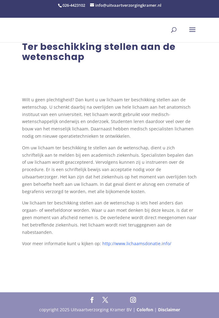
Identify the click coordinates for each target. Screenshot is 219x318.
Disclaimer (169, 309)
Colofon (145, 309)
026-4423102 (73, 5)
